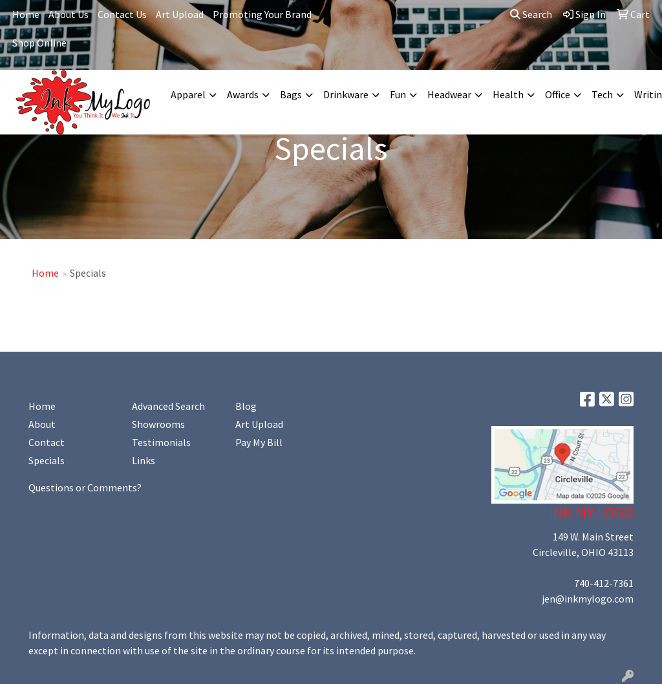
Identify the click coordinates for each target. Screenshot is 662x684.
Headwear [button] (449, 94)
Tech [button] (602, 94)
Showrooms (158, 424)
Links (143, 460)
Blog (246, 406)
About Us (68, 14)
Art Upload (180, 14)
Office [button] (557, 94)
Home (25, 14)
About (42, 424)
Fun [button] (398, 94)
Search (531, 14)
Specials (46, 460)
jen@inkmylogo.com (588, 598)
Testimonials (161, 442)
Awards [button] (243, 94)
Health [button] (508, 94)
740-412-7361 (604, 583)
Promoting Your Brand (262, 14)
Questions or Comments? (85, 487)
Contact (46, 442)
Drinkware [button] (345, 94)
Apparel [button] (188, 94)
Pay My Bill (259, 442)
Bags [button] (291, 94)
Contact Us (122, 14)
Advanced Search (168, 406)
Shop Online (39, 42)
